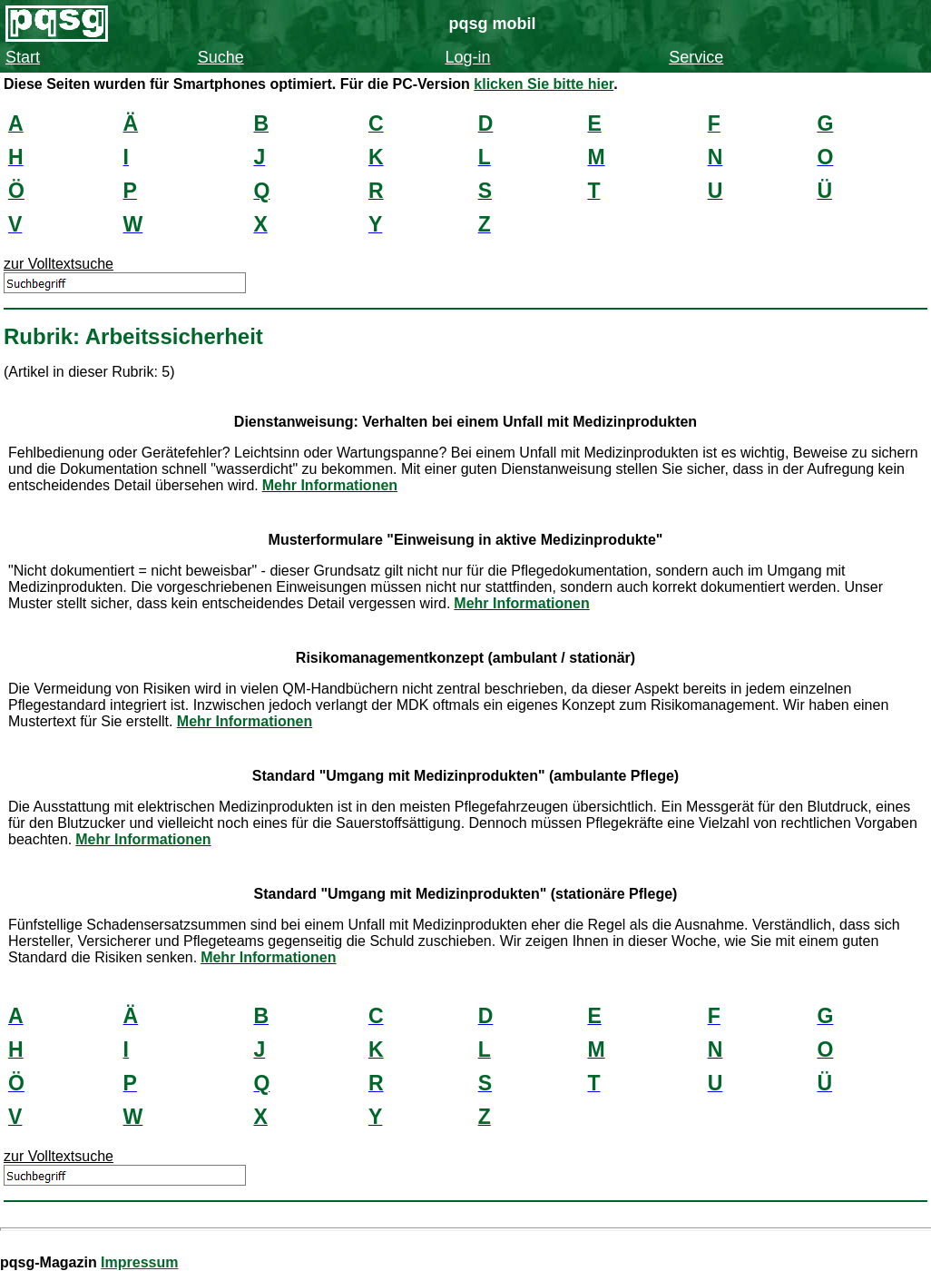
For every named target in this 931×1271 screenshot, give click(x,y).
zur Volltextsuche (58, 263)
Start (22, 57)
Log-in (467, 57)
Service (696, 57)
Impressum (139, 1262)
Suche (221, 57)
